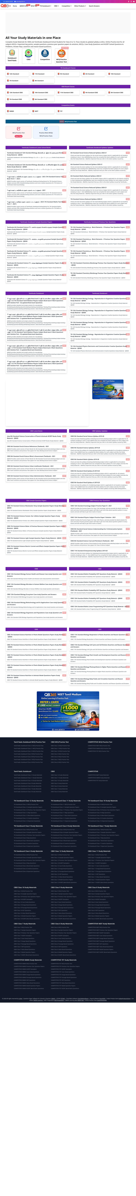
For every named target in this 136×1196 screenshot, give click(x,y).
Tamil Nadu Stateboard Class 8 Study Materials (27, 979)
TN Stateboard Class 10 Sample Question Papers (102, 1000)
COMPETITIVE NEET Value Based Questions (100, 1140)
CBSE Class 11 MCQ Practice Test (60, 942)
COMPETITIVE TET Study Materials (98, 974)
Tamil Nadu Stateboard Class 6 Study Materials (27, 985)
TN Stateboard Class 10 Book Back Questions (101, 1009)
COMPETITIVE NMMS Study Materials (99, 971)
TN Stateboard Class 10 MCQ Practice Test (100, 998)
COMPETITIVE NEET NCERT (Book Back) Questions (102, 1145)
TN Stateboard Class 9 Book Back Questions (27, 1034)
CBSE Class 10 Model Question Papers (25, 1109)
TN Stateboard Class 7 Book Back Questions (101, 1034)
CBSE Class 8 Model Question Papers (98, 1109)
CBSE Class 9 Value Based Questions (61, 1106)
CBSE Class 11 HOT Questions (96, 1067)
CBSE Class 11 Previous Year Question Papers (101, 1054)
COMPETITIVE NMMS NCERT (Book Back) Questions (29, 1182)
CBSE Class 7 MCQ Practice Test (60, 953)
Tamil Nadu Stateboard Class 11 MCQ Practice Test (28, 942)
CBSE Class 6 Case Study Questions (61, 1132)
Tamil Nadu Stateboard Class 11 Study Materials (28, 971)
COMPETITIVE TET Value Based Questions (63, 1176)
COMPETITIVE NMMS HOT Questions (24, 1173)
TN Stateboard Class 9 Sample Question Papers (28, 1026)
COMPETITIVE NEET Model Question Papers (100, 1143)
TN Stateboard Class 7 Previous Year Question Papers (103, 1028)
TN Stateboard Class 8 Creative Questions (63, 1037)
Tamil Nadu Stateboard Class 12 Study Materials (28, 968)
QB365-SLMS (24, 6)
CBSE (56, 6)
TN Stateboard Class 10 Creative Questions (100, 1011)
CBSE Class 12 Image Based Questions (62, 1062)
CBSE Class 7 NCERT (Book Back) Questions (26, 1148)
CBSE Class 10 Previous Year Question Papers (27, 1090)
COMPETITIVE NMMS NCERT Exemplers (25, 1162)
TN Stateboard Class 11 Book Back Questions (64, 1009)
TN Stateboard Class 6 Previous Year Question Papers (29, 1054)
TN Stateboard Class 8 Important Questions (64, 1039)
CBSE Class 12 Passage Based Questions (62, 1065)
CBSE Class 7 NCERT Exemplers (23, 1129)
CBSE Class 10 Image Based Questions (25, 1098)
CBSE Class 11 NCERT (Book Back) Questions (101, 1076)
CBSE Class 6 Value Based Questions (61, 1143)
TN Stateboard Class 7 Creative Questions (100, 1037)
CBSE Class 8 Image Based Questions (98, 1098)
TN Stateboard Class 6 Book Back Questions (27, 1059)
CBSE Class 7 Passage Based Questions (25, 1137)
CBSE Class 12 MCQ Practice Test (60, 939)
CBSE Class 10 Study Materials (59, 974)
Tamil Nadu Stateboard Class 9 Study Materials (27, 977)
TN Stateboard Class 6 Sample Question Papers (28, 1051)
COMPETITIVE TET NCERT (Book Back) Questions (65, 1182)
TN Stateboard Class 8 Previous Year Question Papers (66, 1028)
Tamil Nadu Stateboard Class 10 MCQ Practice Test (28, 944)
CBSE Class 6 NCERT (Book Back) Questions (63, 1148)
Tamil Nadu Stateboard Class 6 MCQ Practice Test (28, 955)
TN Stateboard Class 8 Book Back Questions (64, 1034)
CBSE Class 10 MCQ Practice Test (60, 944)
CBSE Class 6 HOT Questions (59, 1140)
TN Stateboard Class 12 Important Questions (27, 1014)
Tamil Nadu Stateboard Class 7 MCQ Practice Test (28, 953)
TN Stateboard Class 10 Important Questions (101, 1014)
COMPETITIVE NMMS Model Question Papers (27, 1179)
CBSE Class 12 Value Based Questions (62, 1070)
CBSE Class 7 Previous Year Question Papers (27, 1126)
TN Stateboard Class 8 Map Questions (62, 1031)
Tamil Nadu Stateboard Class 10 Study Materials (28, 974)
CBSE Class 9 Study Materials (59, 977)
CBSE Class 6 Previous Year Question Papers (64, 1126)
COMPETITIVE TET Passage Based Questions (64, 1171)
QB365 (53, 1192)
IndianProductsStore (124, 1192)
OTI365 (63, 1192)
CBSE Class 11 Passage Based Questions (99, 1065)
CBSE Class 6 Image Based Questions (62, 1134)
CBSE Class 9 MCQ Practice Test (60, 947)
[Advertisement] (36, 296)
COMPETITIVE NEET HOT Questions (98, 1137)
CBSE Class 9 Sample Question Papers (62, 1087)
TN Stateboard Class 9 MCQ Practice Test (26, 1023)
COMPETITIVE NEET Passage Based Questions (101, 1134)
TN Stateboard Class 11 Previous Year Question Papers (67, 1003)
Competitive (67, 6)
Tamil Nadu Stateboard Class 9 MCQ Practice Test (28, 947)
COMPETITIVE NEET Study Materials (98, 968)
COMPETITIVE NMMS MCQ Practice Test (99, 942)
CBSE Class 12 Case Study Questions (61, 1059)
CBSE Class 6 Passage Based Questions (62, 1137)
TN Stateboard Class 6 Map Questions (25, 1056)
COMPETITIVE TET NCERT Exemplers (61, 1162)
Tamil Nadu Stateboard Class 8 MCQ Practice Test (28, 950)
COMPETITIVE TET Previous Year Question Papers (65, 1160)
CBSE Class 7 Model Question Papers (24, 1145)
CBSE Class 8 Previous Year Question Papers (101, 1090)
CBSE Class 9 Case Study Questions (61, 1095)
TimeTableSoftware (83, 1192)
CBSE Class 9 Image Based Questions (62, 1098)
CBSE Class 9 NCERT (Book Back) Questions (63, 1112)
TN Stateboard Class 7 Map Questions (99, 1031)
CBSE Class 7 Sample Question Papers (25, 1123)
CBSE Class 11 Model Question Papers (99, 1073)
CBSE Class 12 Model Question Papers (62, 1073)
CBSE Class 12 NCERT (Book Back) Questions (64, 1076)
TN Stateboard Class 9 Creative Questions (26, 1037)
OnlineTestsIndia (102, 1194)
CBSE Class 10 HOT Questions (22, 1104)
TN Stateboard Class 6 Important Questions (27, 1065)
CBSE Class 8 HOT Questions (96, 1104)
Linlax (20, 1192)
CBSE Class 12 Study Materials (59, 968)
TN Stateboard (45, 6)
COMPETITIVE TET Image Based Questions (63, 1168)
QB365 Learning (38, 1194)
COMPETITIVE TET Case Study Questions (62, 1165)
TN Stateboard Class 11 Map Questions (62, 1006)
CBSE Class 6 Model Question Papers (61, 1145)
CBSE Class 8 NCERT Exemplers (97, 1093)
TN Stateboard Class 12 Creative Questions (26, 1011)
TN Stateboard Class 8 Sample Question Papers (65, 1026)
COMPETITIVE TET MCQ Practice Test (98, 944)
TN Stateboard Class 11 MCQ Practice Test (63, 998)
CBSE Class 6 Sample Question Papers (62, 1123)
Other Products (80, 6)
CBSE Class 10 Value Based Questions (25, 1106)
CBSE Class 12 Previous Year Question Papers (64, 1054)
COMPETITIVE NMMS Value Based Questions (27, 1176)
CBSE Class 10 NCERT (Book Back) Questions (27, 1112)
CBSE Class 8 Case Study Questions (98, 1095)
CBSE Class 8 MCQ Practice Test (60, 950)
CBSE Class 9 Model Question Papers (61, 1109)
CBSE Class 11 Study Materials (59, 971)
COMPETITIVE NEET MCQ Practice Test (99, 939)
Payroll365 (102, 1192)
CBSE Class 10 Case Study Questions (24, 1095)
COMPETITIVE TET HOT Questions (60, 1173)
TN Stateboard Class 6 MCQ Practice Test (26, 1048)
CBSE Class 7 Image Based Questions (24, 1134)
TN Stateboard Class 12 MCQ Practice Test (26, 998)
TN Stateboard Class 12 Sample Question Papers (28, 1000)
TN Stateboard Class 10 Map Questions (99, 1006)
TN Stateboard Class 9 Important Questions (27, 1039)
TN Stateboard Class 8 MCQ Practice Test (63, 1023)
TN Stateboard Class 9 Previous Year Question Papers (29, 1028)
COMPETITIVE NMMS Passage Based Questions (27, 1171)
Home (15, 6)
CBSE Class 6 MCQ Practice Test (60, 955)
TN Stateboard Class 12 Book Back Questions (27, 1009)
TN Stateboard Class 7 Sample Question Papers (102, 1026)
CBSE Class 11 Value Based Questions (99, 1070)
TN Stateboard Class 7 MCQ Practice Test (100, 1023)
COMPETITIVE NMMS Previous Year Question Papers (29, 1160)
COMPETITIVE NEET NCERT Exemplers (99, 1126)
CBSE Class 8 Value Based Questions (98, 1106)
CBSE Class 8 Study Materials (59, 979)
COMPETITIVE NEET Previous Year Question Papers (103, 1123)
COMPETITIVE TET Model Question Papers (63, 1179)
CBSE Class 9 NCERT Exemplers (60, 1093)
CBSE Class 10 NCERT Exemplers (23, 1093)
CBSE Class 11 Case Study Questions (98, 1059)
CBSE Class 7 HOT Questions (22, 1140)
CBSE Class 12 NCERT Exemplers (60, 1056)
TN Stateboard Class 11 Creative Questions (63, 1011)
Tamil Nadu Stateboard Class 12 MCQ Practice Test (28, 939)
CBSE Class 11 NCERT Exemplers (97, 1056)
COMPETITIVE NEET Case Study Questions (100, 1129)
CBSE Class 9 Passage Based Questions (62, 1101)
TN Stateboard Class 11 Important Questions (64, 1014)
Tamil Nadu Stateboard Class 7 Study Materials (27, 982)
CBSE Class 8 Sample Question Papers (99, 1087)
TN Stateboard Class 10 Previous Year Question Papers (104, 1003)
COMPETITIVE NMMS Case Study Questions (26, 1165)
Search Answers (94, 6)
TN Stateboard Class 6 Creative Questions (26, 1062)
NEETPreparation (59, 1194)
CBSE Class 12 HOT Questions (59, 1067)
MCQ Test (34, 6)
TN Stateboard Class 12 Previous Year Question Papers (30, 1003)
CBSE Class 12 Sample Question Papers (62, 1051)
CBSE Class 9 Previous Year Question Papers (64, 1090)
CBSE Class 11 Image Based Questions (99, 1062)
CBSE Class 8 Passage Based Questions (99, 1101)
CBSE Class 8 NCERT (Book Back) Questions (100, 1112)
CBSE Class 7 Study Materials (59, 982)
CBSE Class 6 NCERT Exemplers (60, 1129)
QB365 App (80, 1194)
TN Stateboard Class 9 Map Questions (25, 1031)
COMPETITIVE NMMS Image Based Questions (27, 1168)
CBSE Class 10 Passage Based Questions (25, 1101)
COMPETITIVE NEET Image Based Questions (101, 1132)
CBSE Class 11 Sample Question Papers (99, 1051)
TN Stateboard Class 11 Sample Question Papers (65, 1000)
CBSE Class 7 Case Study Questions (24, 1132)
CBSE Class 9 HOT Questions (59, 1104)
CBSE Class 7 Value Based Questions (24, 1143)
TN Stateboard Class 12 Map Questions (25, 1006)
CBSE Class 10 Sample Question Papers (25, 1087)
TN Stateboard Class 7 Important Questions (101, 1039)
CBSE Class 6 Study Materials (59, 985)
